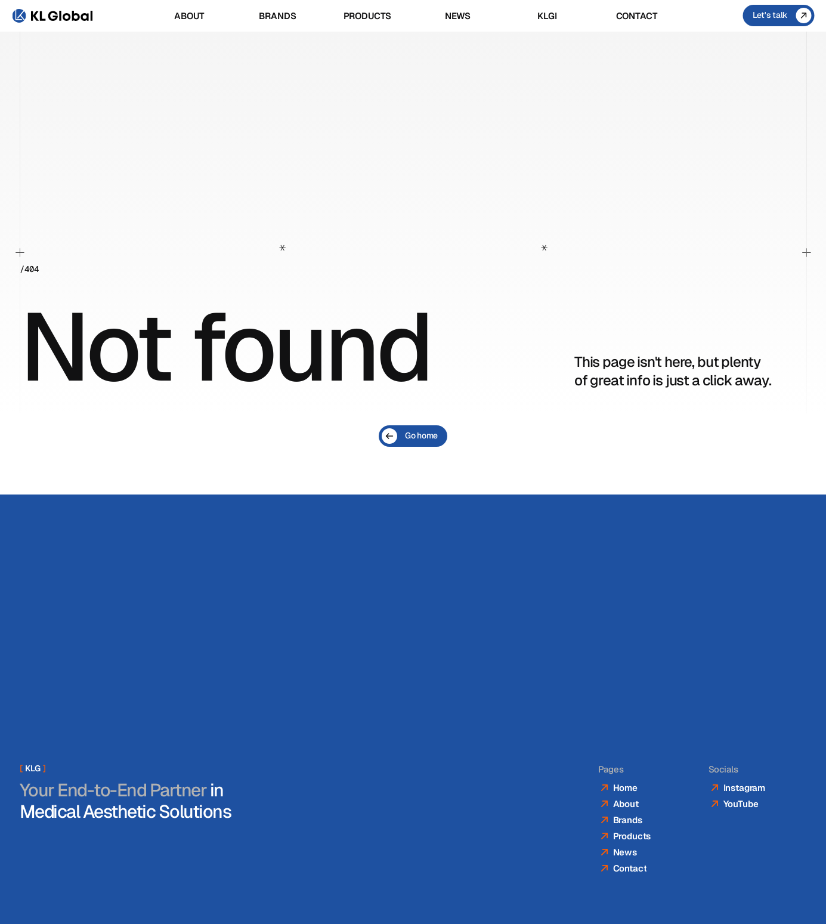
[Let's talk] (778, 15)
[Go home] (413, 436)
